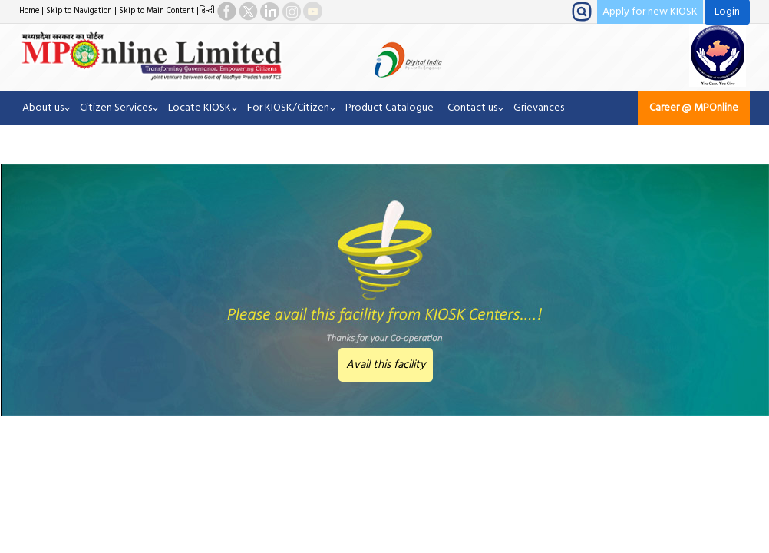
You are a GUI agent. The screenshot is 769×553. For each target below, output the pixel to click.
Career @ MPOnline (693, 108)
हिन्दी (207, 11)
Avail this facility (385, 365)
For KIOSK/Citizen (288, 108)
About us (43, 108)
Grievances (538, 108)
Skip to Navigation (79, 11)
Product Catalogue (389, 108)
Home (29, 11)
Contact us (472, 108)
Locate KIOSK (199, 108)
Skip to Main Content (156, 11)
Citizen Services (116, 108)
